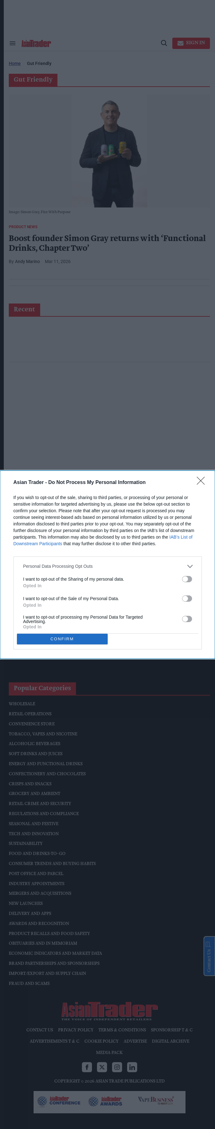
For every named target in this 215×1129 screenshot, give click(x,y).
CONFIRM (62, 639)
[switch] (187, 579)
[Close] (203, 483)
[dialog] (107, 564)
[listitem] (107, 566)
